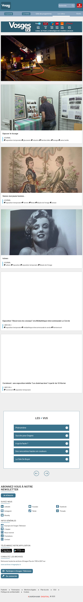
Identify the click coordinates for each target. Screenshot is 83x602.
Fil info (78, 14)
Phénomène (20, 428)
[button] (36, 473)
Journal (7, 138)
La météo (26, 14)
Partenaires (15, 590)
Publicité (4, 590)
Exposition (16, 265)
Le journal (8, 14)
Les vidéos (61, 14)
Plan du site (45, 590)
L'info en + (8, 325)
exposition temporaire (13, 140)
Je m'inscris (8, 495)
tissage (55, 140)
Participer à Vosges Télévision (16, 571)
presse (54, 203)
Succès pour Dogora (24, 435)
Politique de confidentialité (10, 592)
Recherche (73, 6)
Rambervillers (46, 140)
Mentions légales (30, 590)
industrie (36, 140)
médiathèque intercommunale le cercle (37, 327)
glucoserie (27, 140)
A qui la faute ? (21, 443)
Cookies (26, 592)
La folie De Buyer (22, 459)
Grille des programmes (44, 14)
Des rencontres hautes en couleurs (30, 451)
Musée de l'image (43, 203)
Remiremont (57, 327)
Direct (79, 7)
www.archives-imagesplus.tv (11, 564)
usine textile (64, 140)
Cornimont (9, 390)
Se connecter (9, 576)
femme (26, 203)
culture (8, 265)
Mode (33, 203)
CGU (54, 590)
